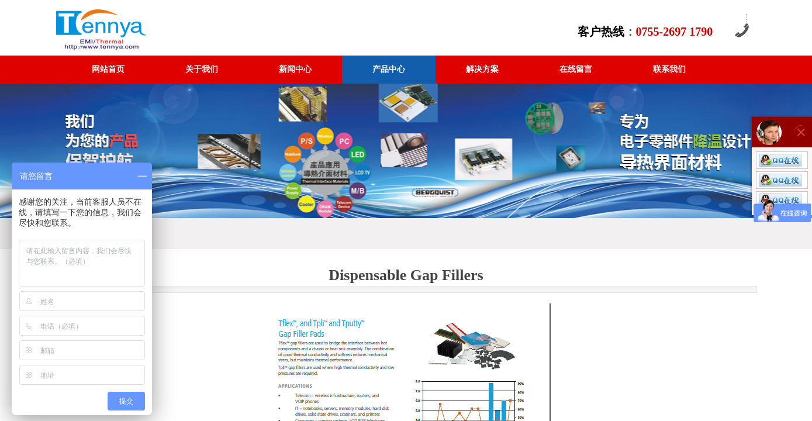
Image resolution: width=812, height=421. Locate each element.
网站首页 (108, 69)
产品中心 (388, 69)
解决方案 (482, 69)
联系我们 (669, 69)
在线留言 (575, 69)
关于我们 (201, 69)
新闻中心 (295, 69)
